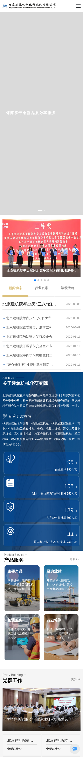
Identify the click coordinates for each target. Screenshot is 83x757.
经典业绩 (54, 571)
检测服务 (15, 620)
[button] (40, 210)
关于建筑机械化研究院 (25, 383)
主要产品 (15, 571)
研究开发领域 (16, 416)
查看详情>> (14, 748)
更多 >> (74, 559)
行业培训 (54, 620)
